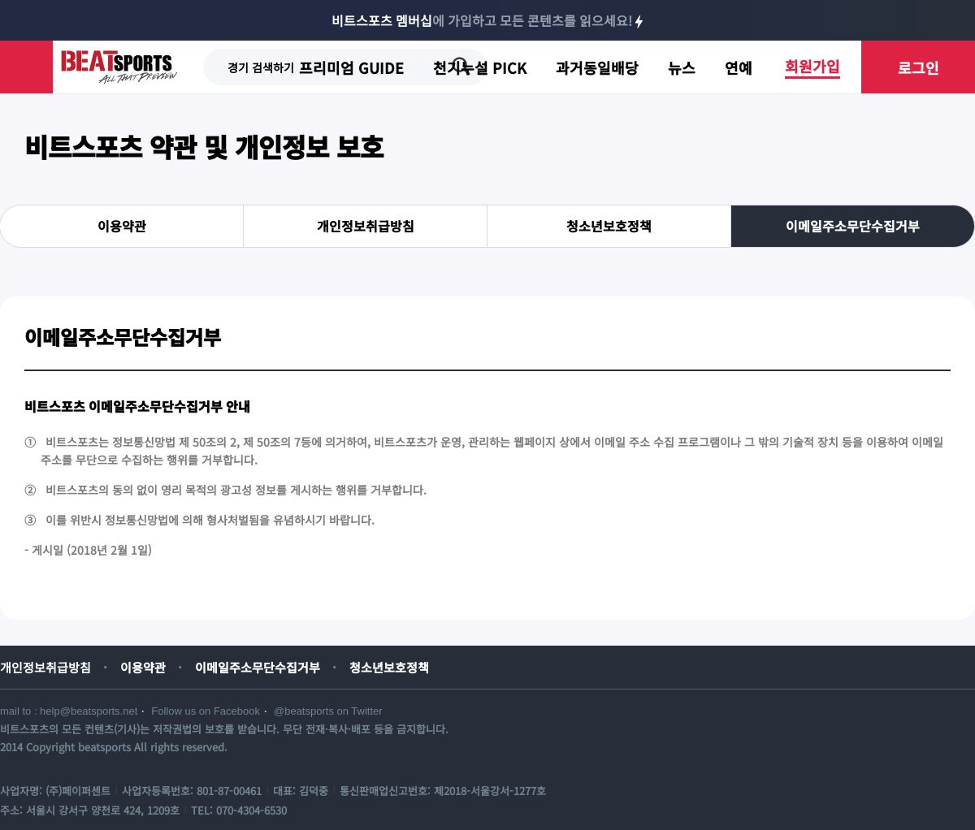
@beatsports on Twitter (328, 711)
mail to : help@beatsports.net (68, 711)
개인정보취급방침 (365, 226)
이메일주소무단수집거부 (853, 226)
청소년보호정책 (609, 226)
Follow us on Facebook (205, 711)
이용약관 (122, 226)
